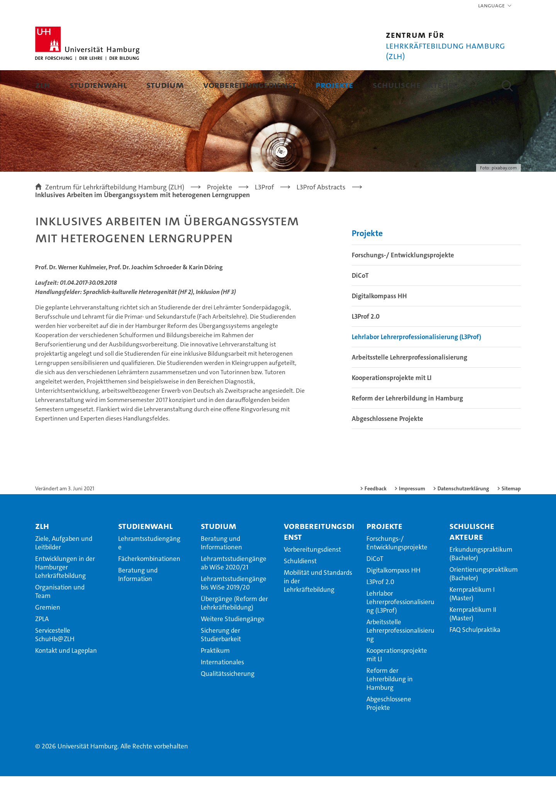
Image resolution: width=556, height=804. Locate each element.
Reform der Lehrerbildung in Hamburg (407, 426)
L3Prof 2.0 (366, 344)
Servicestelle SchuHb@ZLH (55, 662)
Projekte (334, 84)
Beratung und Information (138, 602)
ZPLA (42, 646)
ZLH (42, 84)
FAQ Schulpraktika (474, 657)
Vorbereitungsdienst (249, 84)
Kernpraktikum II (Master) (472, 641)
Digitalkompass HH (379, 323)
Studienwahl (98, 84)
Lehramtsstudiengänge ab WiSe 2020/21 (233, 590)
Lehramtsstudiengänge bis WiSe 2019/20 (233, 610)
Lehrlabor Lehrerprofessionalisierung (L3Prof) (416, 364)
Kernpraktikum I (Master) (472, 621)
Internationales (222, 690)
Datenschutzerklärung (463, 516)
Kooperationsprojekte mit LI (392, 405)
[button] (495, 6)
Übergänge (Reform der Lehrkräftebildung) (234, 630)
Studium (165, 84)
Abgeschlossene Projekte (387, 446)
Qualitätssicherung (227, 701)
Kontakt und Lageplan (66, 678)
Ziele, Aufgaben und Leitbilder (63, 570)
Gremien (47, 635)
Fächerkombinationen (149, 586)
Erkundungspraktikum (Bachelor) (480, 581)
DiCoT (360, 303)
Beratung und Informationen (221, 570)
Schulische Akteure (415, 84)
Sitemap (511, 516)
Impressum (412, 516)
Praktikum (215, 678)
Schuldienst (300, 588)
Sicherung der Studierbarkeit (221, 662)
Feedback (375, 516)
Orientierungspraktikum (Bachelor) (483, 601)
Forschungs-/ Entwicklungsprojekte (403, 283)
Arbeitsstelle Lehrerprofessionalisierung (409, 385)
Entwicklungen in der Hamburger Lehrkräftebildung (65, 595)
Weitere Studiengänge (232, 646)
